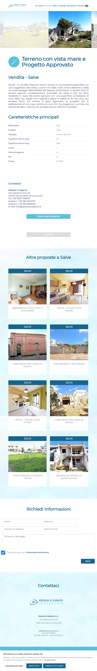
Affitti (55, 6)
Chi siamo (39, 6)
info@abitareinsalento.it (28, 206)
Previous (1, 29)
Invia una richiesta (48, 216)
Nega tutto (34, 666)
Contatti (80, 6)
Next (95, 29)
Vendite (48, 6)
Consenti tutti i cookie (54, 666)
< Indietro (48, 234)
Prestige (62, 6)
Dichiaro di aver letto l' (28, 552)
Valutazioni (71, 6)
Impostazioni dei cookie (14, 666)
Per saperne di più (50, 660)
